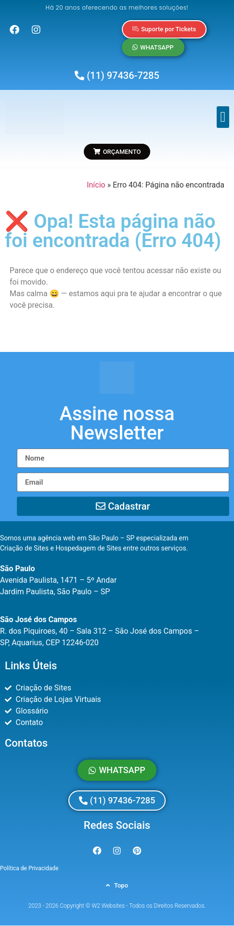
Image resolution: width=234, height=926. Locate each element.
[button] (223, 117)
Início (96, 184)
